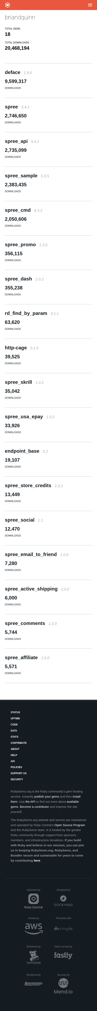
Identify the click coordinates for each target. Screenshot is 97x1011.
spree (17, 106)
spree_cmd (23, 210)
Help (14, 755)
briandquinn (20, 17)
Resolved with (64, 918)
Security (17, 779)
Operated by (35, 891)
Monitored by (34, 946)
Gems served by (63, 946)
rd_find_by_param (32, 313)
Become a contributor (34, 806)
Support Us (18, 773)
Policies (16, 767)
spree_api (22, 141)
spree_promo (26, 244)
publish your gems (46, 796)
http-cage (22, 347)
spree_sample (27, 175)
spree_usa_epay (30, 416)
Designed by (65, 889)
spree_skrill (24, 382)
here (37, 860)
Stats (14, 736)
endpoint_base (26, 451)
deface (18, 72)
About (15, 749)
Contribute (19, 743)
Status (15, 712)
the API (30, 801)
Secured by (65, 974)
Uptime (15, 718)
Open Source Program (69, 825)
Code (14, 724)
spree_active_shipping (37, 589)
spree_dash (24, 278)
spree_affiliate (27, 657)
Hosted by (35, 918)
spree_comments (31, 623)
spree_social (24, 520)
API (13, 761)
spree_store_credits (34, 485)
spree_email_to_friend (36, 554)
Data (14, 730)
